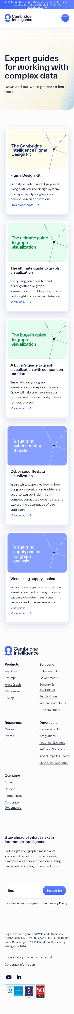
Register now (35, 7)
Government (48, 678)
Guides (9, 729)
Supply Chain (48, 696)
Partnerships (13, 796)
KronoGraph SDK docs (54, 756)
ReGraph (11, 678)
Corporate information (20, 964)
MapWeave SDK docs (53, 763)
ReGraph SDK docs (52, 749)
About (9, 782)
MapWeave (12, 691)
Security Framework (39, 957)
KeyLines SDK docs (52, 743)
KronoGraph (13, 685)
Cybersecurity (49, 671)
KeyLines (11, 671)
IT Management (49, 710)
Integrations (47, 736)
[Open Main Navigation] (65, 18)
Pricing (9, 698)
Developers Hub (50, 729)
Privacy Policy (58, 903)
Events (9, 736)
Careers (10, 789)
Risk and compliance (53, 703)
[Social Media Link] (9, 977)
